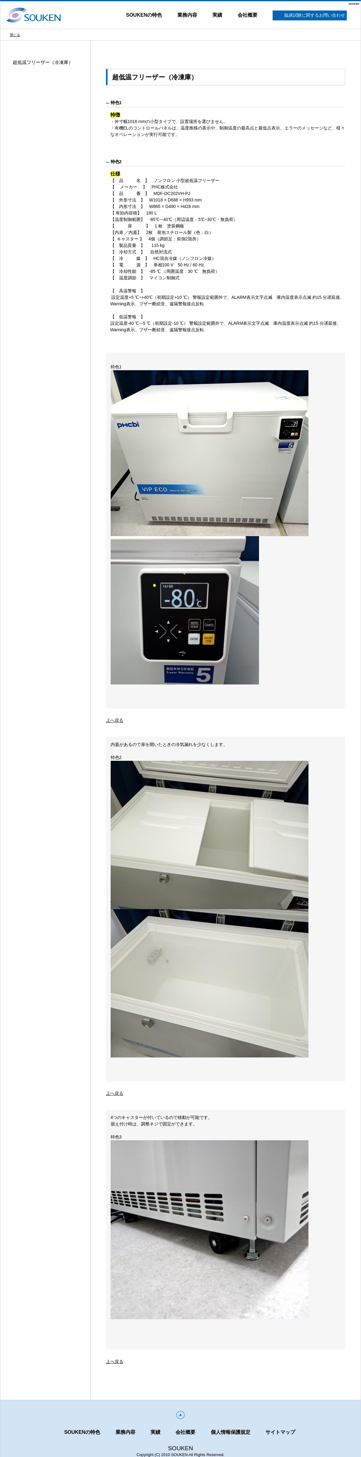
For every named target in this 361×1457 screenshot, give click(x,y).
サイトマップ (280, 1432)
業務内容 (187, 15)
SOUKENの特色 (144, 15)
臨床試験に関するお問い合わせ (310, 15)
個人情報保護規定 (230, 1432)
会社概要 (247, 15)
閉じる (15, 35)
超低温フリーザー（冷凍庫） (43, 62)
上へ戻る (114, 720)
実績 (217, 15)
